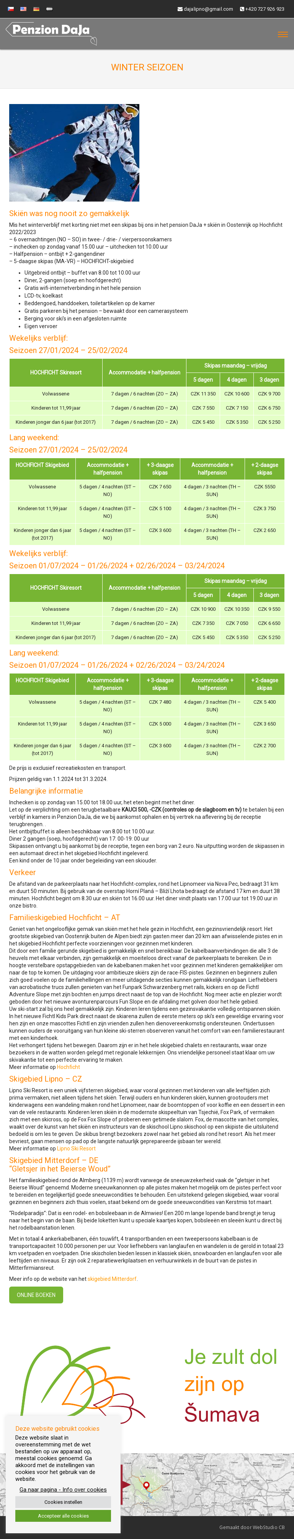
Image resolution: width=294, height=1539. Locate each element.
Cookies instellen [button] (63, 1502)
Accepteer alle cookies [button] (63, 1516)
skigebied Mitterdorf (112, 1279)
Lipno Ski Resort (76, 1148)
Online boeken (36, 1295)
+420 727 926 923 (262, 9)
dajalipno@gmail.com (205, 9)
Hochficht (68, 1067)
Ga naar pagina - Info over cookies (63, 1489)
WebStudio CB (269, 1527)
